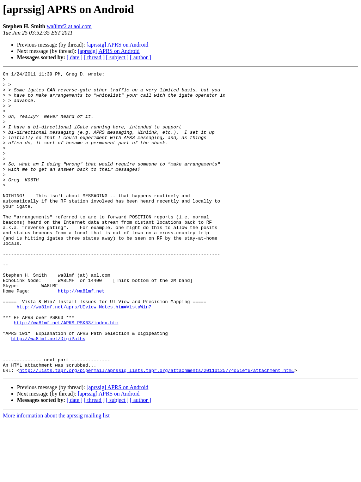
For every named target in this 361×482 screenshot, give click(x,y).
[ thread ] (94, 57)
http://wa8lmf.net (81, 335)
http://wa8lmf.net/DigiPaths (48, 392)
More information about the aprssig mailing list (56, 476)
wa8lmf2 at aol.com (69, 26)
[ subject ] (117, 57)
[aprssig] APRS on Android (117, 45)
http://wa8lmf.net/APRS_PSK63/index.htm (66, 373)
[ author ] (140, 57)
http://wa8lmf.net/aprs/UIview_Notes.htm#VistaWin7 (84, 354)
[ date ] (74, 57)
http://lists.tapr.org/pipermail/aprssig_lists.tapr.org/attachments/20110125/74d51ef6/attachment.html (156, 430)
